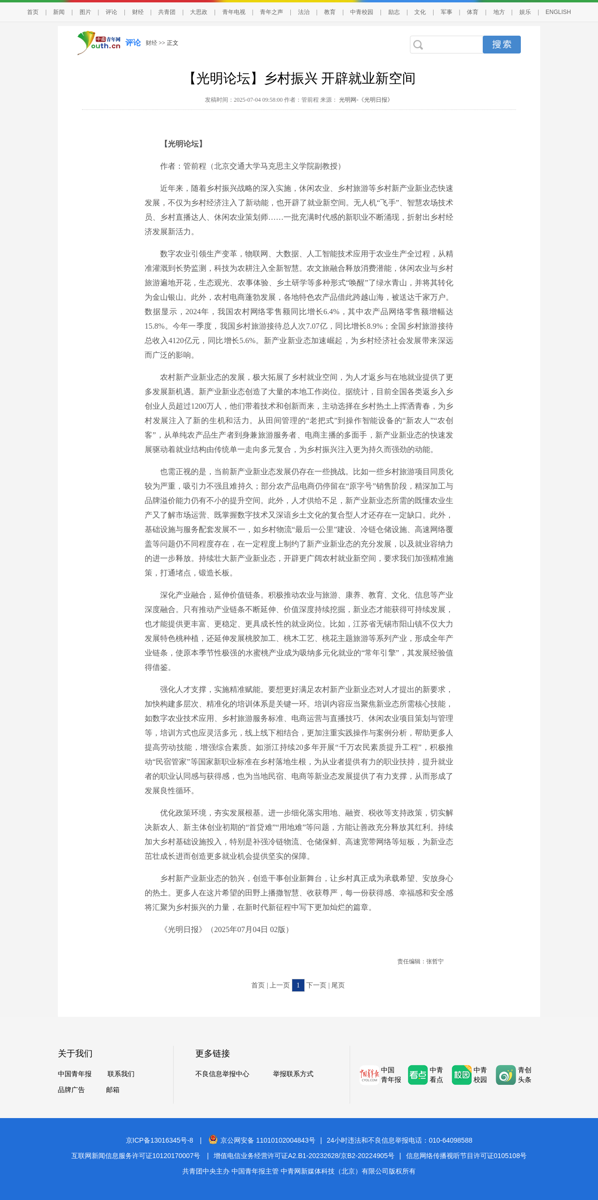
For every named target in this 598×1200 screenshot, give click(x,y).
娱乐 (525, 12)
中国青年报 (75, 1074)
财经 (138, 12)
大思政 (198, 12)
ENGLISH (558, 12)
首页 (33, 12)
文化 (420, 12)
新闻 (59, 12)
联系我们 (121, 1074)
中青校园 (361, 12)
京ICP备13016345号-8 (159, 1140)
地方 (499, 12)
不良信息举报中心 (222, 1074)
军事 (446, 12)
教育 (330, 12)
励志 (394, 12)
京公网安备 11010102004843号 (261, 1140)
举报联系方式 (293, 1074)
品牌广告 (71, 1089)
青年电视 (233, 12)
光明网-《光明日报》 (365, 99)
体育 (472, 12)
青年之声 (271, 12)
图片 (85, 12)
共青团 (167, 12)
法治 (304, 12)
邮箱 (113, 1089)
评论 (111, 12)
